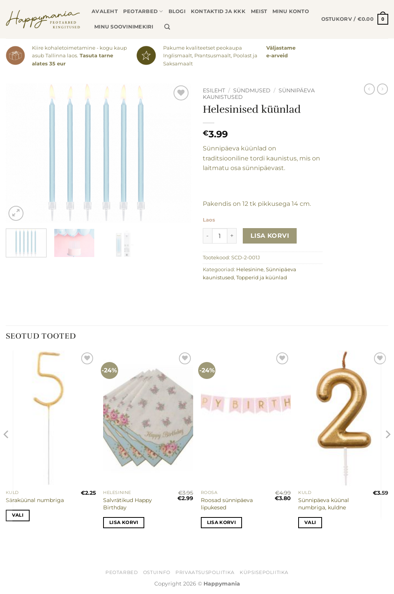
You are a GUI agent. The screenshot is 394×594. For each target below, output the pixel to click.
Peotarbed (143, 11)
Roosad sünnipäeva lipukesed (227, 504)
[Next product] (369, 88)
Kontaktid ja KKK (218, 11)
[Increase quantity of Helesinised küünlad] (232, 236)
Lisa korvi (269, 235)
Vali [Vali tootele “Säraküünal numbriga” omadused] (17, 515)
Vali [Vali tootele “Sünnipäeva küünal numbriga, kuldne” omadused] (310, 522)
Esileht (214, 90)
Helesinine (250, 269)
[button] (354, 19)
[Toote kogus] (219, 236)
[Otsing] (167, 27)
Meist (259, 11)
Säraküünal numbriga (35, 500)
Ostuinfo (156, 572)
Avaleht (105, 11)
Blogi (177, 11)
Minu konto (290, 11)
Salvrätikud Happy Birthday (127, 504)
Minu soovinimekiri (124, 27)
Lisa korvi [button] (123, 522)
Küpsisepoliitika (264, 572)
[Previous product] (382, 88)
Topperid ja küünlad (261, 277)
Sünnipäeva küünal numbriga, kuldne (323, 504)
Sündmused (251, 90)
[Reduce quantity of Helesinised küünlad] (207, 236)
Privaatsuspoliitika (205, 572)
